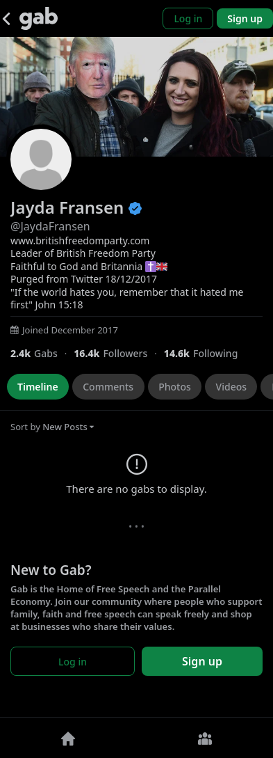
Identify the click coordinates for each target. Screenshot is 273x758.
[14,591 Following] (206, 353)
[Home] (68, 738)
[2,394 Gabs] (42, 353)
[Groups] (205, 738)
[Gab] (38, 18)
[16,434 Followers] (119, 353)
